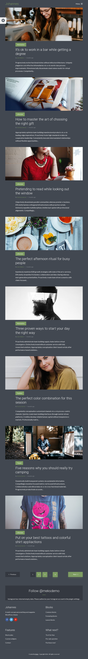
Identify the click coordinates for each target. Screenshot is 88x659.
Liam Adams (20, 58)
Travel (19, 463)
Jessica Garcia (21, 406)
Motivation (20, 45)
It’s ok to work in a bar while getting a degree (43, 52)
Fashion (19, 393)
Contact (8, 643)
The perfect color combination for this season (43, 400)
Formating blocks (51, 616)
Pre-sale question (52, 639)
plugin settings (74, 599)
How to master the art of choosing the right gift (41, 121)
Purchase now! (51, 643)
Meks (36, 654)
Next (75, 574)
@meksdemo (49, 591)
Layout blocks (50, 620)
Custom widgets (10, 639)
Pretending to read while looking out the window (42, 191)
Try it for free (50, 635)
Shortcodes (9, 635)
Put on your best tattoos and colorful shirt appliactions (43, 540)
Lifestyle (20, 114)
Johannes (12, 4)
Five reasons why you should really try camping (43, 470)
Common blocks (51, 612)
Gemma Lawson (21, 127)
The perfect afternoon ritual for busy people (42, 261)
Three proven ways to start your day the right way (42, 330)
